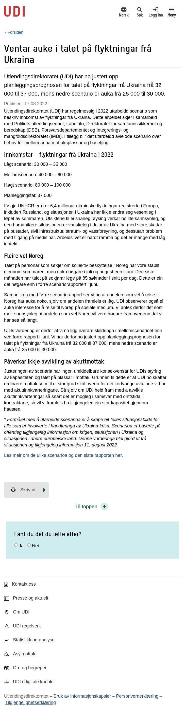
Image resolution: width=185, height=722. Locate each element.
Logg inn (156, 12)
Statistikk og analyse (34, 639)
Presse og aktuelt (30, 598)
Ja (21, 545)
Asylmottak (24, 653)
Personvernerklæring (137, 696)
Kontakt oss (24, 584)
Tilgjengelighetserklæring (30, 702)
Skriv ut (23, 490)
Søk (140, 12)
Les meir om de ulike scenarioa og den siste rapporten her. (63, 455)
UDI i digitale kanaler (34, 681)
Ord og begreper (29, 667)
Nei (35, 545)
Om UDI (21, 612)
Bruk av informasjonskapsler (82, 696)
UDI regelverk (27, 625)
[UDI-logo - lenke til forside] (14, 13)
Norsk (124, 12)
